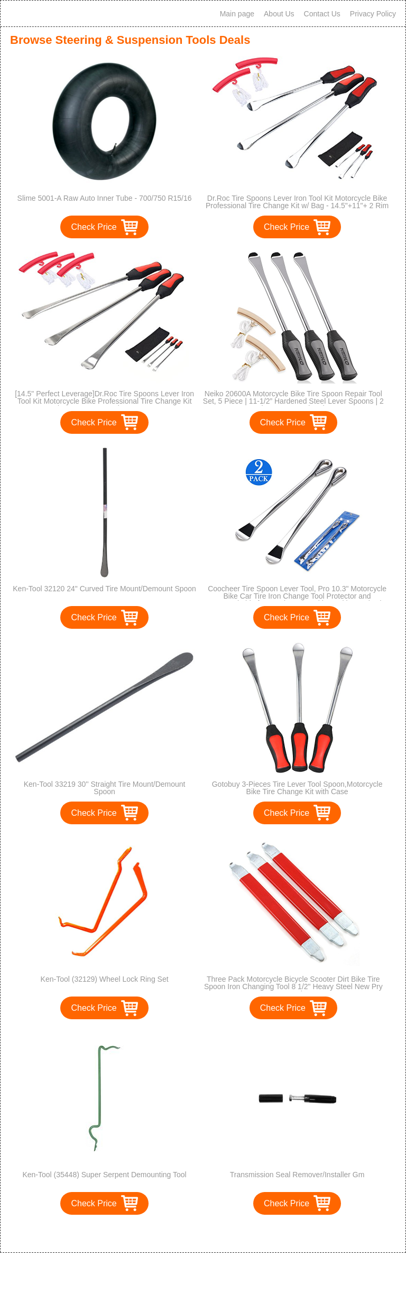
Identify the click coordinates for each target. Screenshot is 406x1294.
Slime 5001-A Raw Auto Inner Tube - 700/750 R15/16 (104, 198)
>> (222, 1233)
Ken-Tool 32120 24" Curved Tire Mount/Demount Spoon (104, 588)
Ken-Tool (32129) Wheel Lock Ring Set (105, 979)
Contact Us (322, 14)
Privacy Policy (373, 14)
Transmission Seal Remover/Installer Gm (297, 1174)
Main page (237, 14)
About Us (279, 14)
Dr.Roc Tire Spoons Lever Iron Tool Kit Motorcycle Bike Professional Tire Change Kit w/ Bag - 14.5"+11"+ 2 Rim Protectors (297, 205)
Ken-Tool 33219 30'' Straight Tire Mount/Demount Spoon (105, 788)
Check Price (93, 226)
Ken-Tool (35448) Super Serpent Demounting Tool (104, 1174)
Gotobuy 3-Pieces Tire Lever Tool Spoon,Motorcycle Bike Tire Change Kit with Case (297, 788)
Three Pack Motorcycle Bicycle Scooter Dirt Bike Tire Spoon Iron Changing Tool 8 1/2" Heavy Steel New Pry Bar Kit (293, 986)
